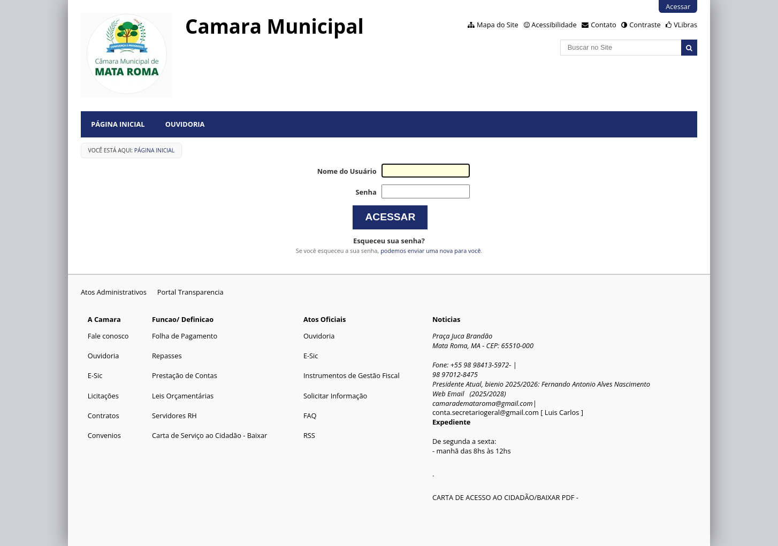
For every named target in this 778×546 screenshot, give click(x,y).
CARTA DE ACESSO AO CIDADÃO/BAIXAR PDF (503, 497)
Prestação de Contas (184, 375)
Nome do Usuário (347, 171)
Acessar (678, 6)
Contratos (103, 415)
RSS (309, 435)
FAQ (310, 415)
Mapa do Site (497, 24)
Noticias (446, 319)
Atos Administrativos (114, 292)
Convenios (104, 435)
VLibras (685, 24)
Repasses (167, 355)
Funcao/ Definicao (182, 319)
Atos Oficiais (324, 319)
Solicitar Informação (335, 396)
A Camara (104, 319)
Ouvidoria (185, 124)
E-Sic (95, 375)
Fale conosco (108, 336)
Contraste (644, 24)
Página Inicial (117, 124)
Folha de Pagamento (184, 336)
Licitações (103, 396)
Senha (365, 192)
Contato (603, 24)
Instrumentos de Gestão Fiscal (351, 375)
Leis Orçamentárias (182, 396)
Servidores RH (174, 415)
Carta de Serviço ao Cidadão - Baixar (209, 435)
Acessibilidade (553, 24)
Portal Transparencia (190, 292)
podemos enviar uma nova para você (430, 251)
